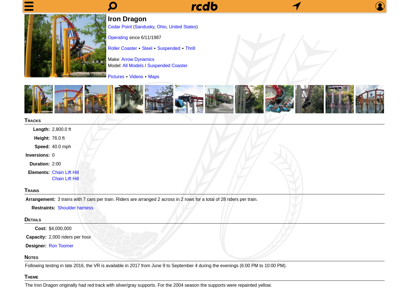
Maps (153, 76)
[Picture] (65, 45)
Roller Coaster (122, 48)
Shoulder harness (75, 207)
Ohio (161, 26)
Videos (136, 76)
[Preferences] (380, 6)
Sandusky (144, 26)
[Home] (204, 6)
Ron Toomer (61, 245)
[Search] (112, 6)
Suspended (168, 48)
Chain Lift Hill (65, 172)
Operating (118, 37)
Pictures (116, 76)
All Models (133, 65)
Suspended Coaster (167, 65)
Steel (147, 48)
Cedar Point (120, 26)
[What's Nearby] (296, 6)
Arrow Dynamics (137, 59)
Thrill (190, 48)
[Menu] (29, 6)
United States (182, 26)
